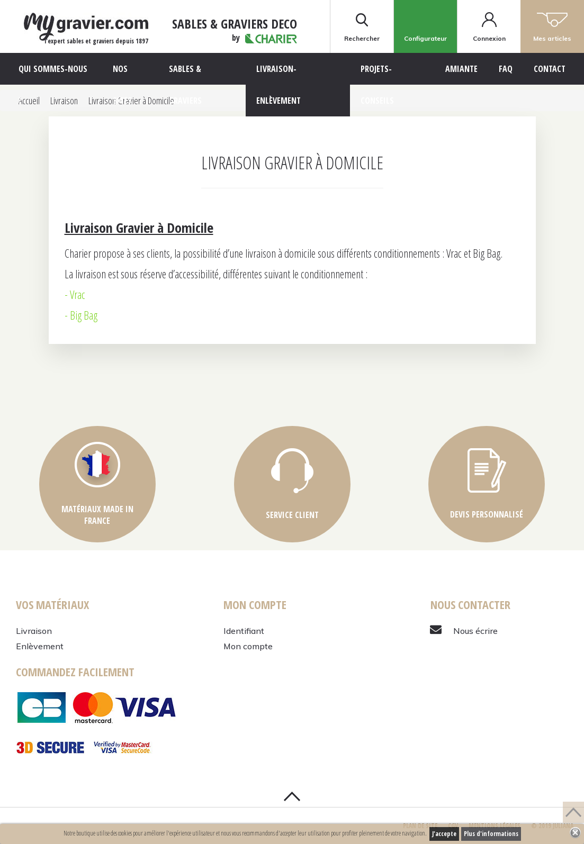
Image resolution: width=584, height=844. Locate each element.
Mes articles (552, 26)
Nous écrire (475, 630)
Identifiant (243, 630)
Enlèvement (40, 646)
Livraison (34, 630)
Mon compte (248, 646)
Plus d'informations (491, 833)
